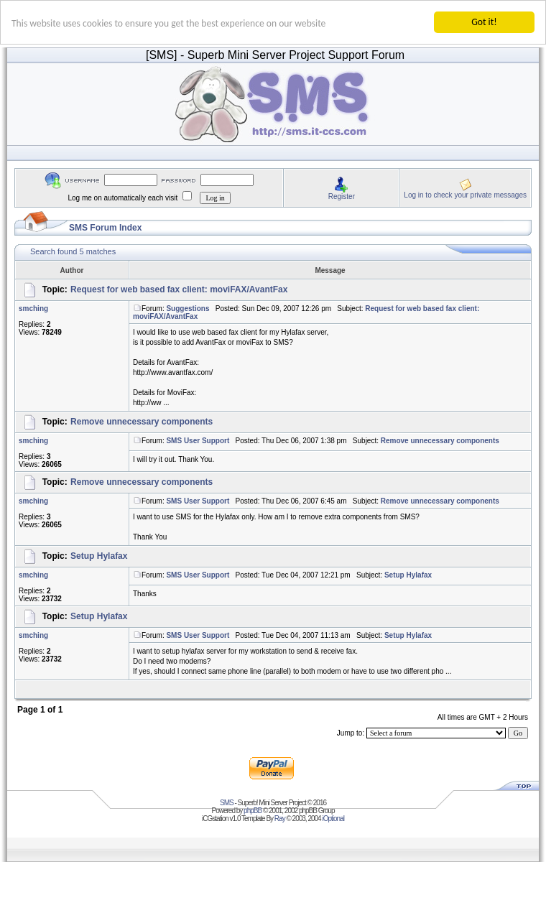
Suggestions (187, 308)
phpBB (253, 811)
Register (341, 196)
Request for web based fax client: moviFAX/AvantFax (178, 289)
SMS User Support (197, 441)
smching (33, 308)
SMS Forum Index (105, 228)
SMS (226, 803)
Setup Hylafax (98, 556)
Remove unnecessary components (141, 422)
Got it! (483, 22)
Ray (279, 818)
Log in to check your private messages (465, 194)
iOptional (332, 818)
